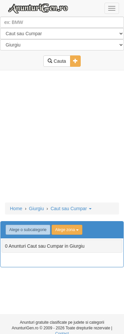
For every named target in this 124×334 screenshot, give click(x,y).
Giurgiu (36, 208)
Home (16, 208)
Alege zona (67, 229)
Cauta (57, 61)
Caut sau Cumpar (71, 208)
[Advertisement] (62, 137)
